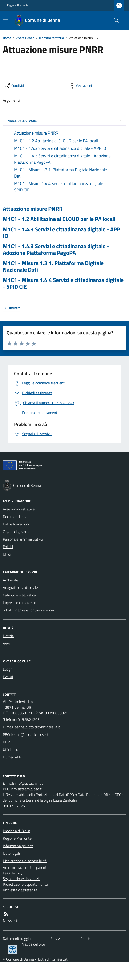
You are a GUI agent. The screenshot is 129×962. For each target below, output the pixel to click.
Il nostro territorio (51, 37)
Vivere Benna (25, 37)
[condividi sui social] (14, 85)
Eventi (8, 677)
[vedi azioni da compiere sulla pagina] (80, 85)
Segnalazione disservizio (21, 878)
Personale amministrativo (23, 539)
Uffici (7, 554)
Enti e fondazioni (16, 524)
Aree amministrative (19, 509)
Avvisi (7, 643)
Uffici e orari (12, 749)
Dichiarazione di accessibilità (25, 861)
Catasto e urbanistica (19, 595)
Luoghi (8, 669)
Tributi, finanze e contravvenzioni (28, 610)
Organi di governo (16, 531)
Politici (8, 546)
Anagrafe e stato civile (20, 587)
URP (6, 742)
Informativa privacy (18, 846)
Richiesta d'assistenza (20, 890)
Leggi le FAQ (12, 873)
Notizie (8, 636)
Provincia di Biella (16, 831)
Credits (85, 938)
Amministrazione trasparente (25, 867)
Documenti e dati (16, 516)
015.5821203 (29, 719)
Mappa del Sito (33, 944)
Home (7, 37)
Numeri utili (12, 757)
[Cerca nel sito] (114, 20)
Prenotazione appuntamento (25, 884)
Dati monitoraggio (17, 938)
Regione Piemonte (17, 5)
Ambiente (10, 580)
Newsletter (11, 920)
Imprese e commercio (19, 602)
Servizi (55, 938)
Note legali (11, 853)
